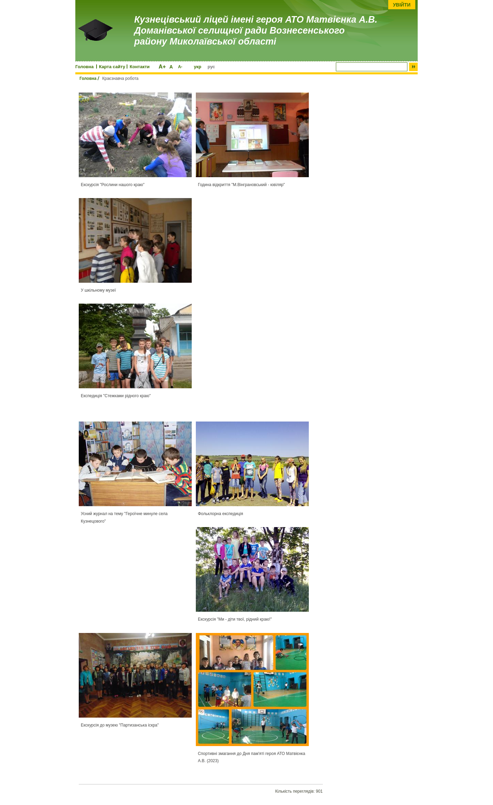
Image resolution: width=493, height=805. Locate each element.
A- (180, 66)
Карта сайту (112, 66)
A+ (162, 67)
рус (211, 66)
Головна (84, 66)
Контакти (140, 66)
